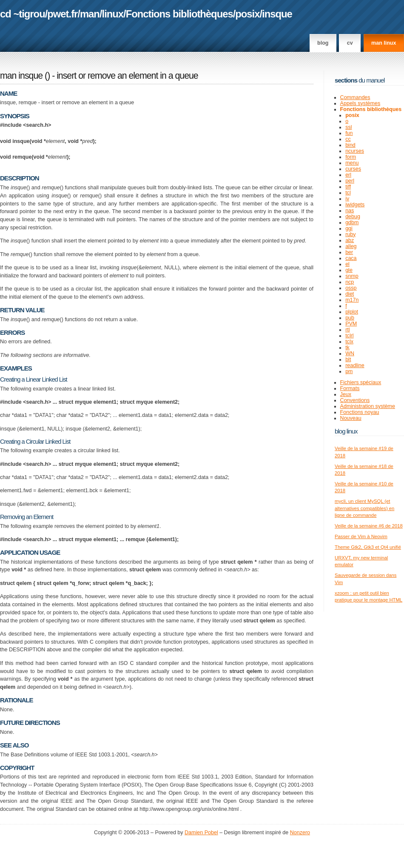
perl (349, 181)
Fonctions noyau (359, 412)
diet (349, 294)
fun (349, 133)
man (90, 14)
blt (348, 359)
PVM (351, 324)
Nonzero (300, 833)
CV (350, 43)
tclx (349, 342)
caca (350, 258)
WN (349, 353)
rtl (347, 330)
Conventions (355, 400)
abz (349, 240)
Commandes (355, 97)
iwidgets (354, 205)
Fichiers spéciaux (360, 382)
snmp (351, 276)
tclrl (349, 336)
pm (349, 371)
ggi (349, 228)
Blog (322, 43)
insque (277, 14)
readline (354, 365)
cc (348, 139)
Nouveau (350, 418)
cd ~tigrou (22, 14)
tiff (348, 187)
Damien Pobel (201, 833)
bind (350, 145)
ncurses (354, 151)
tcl (348, 193)
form (350, 157)
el (347, 264)
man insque (21, 76)
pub (349, 318)
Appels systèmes (360, 103)
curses (353, 169)
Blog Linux (346, 431)
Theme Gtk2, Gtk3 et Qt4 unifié (368, 547)
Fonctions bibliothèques (179, 14)
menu (351, 163)
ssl (348, 127)
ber (349, 252)
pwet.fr (62, 14)
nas (349, 211)
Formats (350, 388)
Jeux (345, 394)
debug (352, 217)
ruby (350, 234)
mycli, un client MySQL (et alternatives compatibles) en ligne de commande (364, 508)
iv (347, 199)
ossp (350, 288)
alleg (350, 246)
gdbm (351, 222)
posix (247, 14)
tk (347, 348)
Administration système (367, 406)
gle (349, 270)
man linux (383, 43)
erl (348, 175)
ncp (349, 282)
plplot (351, 312)
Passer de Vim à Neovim (361, 536)
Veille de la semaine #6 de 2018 (369, 525)
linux (113, 14)
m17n (351, 300)
